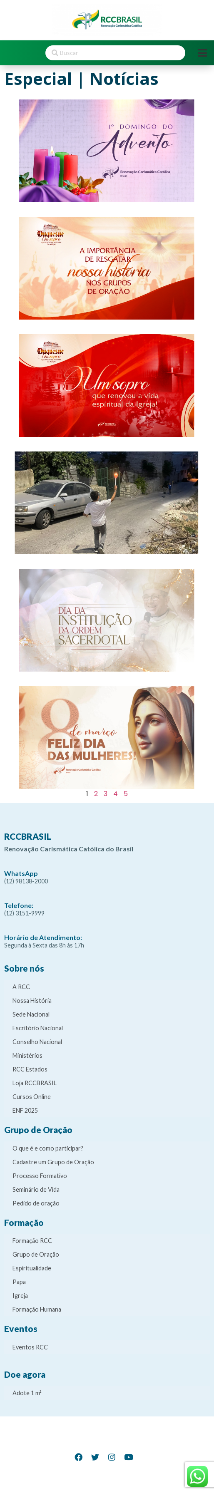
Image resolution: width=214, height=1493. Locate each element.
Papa (19, 1281)
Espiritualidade (31, 1268)
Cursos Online (31, 1096)
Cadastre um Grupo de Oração (53, 1162)
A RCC (21, 986)
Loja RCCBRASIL (34, 1082)
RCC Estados (29, 1069)
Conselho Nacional (37, 1041)
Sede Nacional (31, 1014)
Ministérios (27, 1055)
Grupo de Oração (35, 1254)
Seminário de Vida (36, 1189)
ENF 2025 (25, 1110)
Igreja (20, 1295)
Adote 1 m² (27, 1392)
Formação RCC (32, 1240)
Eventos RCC (30, 1347)
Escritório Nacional (37, 1028)
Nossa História (32, 1000)
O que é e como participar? (47, 1148)
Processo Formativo (39, 1175)
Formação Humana (36, 1309)
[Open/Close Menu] (202, 52)
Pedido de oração (36, 1203)
